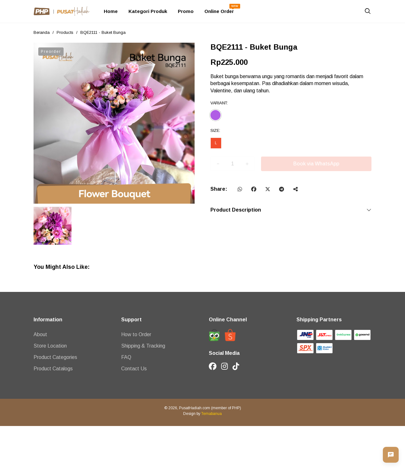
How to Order (136, 334)
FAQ (126, 357)
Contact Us (134, 368)
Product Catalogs (53, 368)
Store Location (50, 346)
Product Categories (55, 357)
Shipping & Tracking (143, 346)
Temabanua (211, 413)
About (40, 334)
